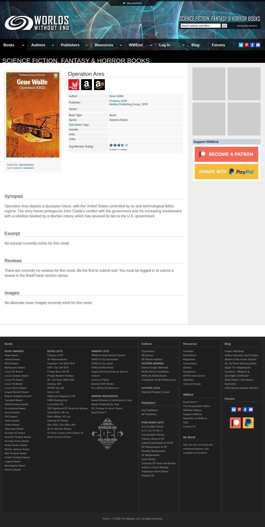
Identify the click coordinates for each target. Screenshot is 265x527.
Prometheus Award (15, 408)
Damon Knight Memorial (155, 367)
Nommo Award (13, 469)
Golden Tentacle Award (17, 457)
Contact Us (189, 426)
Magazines (189, 359)
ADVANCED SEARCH (247, 26)
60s (55, 424)
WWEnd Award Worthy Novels (108, 355)
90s (74, 424)
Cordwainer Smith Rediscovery (159, 379)
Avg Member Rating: (81, 146)
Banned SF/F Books (103, 383)
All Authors (148, 355)
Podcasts (188, 351)
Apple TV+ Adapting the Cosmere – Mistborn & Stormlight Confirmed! (238, 371)
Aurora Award (12, 412)
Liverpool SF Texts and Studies (159, 463)
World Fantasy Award (16, 404)
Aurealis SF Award (15, 432)
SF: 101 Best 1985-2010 (60, 379)
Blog (195, 45)
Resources (104, 45)
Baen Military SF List (58, 416)
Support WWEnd (192, 414)
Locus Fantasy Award (16, 375)
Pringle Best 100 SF (58, 371)
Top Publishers (150, 410)
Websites (188, 379)
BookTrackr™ (99, 412)
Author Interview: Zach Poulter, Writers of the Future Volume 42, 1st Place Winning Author (242, 359)
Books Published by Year (105, 404)
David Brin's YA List (58, 412)
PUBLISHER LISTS (153, 422)
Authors (38, 45)
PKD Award (11, 416)
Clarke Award (12, 420)
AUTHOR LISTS (151, 388)
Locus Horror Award (15, 388)
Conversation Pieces (153, 434)
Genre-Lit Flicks (100, 379)
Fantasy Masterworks (153, 451)
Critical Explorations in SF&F (157, 442)
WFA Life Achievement (154, 375)
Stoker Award (12, 424)
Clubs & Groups (192, 383)
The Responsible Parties (196, 406)
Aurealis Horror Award (17, 441)
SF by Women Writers (59, 428)
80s (67, 424)
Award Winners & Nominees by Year (112, 400)
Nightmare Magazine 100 (61, 396)
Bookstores (189, 371)
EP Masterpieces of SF (154, 447)
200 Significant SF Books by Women (67, 408)
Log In (164, 45)
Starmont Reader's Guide (156, 392)
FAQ (185, 422)
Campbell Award (14, 400)
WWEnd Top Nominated (105, 359)
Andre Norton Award (16, 445)
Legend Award (12, 461)
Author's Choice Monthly (155, 467)
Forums (218, 45)
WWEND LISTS (100, 351)
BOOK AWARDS (14, 351)
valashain (28, 168)
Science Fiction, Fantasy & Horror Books (76, 60)
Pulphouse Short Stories (155, 471)
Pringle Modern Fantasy (60, 375)
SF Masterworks (150, 455)
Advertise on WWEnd (195, 418)
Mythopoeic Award (15, 367)
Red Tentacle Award (15, 453)
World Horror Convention (155, 371)
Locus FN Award (14, 379)
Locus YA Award (13, 383)
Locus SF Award (14, 371)
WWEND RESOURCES (105, 396)
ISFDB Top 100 (55, 388)
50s (49, 424)
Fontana (114, 101)
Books (8, 45)
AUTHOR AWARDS (153, 363)
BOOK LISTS (55, 351)
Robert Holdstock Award (18, 396)
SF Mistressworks (57, 359)
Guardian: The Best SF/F (61, 363)
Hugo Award (11, 355)
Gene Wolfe (116, 96)
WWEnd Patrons (192, 410)
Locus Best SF (55, 404)
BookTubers (189, 355)
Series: (73, 109)
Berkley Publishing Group (124, 104)
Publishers (70, 45)
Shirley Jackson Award (17, 449)
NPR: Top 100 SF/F (58, 367)
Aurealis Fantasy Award (18, 437)
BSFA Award (11, 363)
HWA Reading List (57, 400)
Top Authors (148, 351)
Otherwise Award (14, 428)
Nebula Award (12, 359)
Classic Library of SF (153, 438)
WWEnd (135, 45)
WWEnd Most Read (102, 367)
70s (61, 424)
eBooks (187, 367)
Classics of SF (55, 355)
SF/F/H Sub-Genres (194, 375)
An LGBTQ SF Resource (105, 388)
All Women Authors (152, 359)
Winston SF (148, 475)
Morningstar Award (15, 465)
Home (105, 518)
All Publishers (149, 414)
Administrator (26, 164)
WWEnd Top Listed (102, 363)
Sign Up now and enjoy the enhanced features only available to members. (198, 448)
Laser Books (148, 459)
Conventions (190, 363)
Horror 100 (53, 392)
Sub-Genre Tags (79, 124)
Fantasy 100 (54, 383)
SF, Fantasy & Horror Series (107, 408)
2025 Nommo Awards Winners (241, 388)
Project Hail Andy (234, 351)
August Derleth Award (17, 392)
